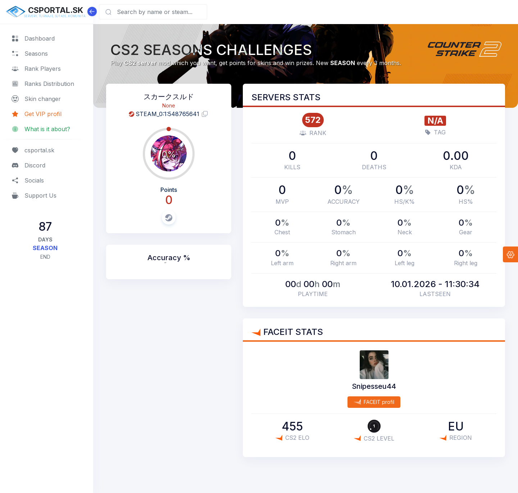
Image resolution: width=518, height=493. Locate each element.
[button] (510, 254)
